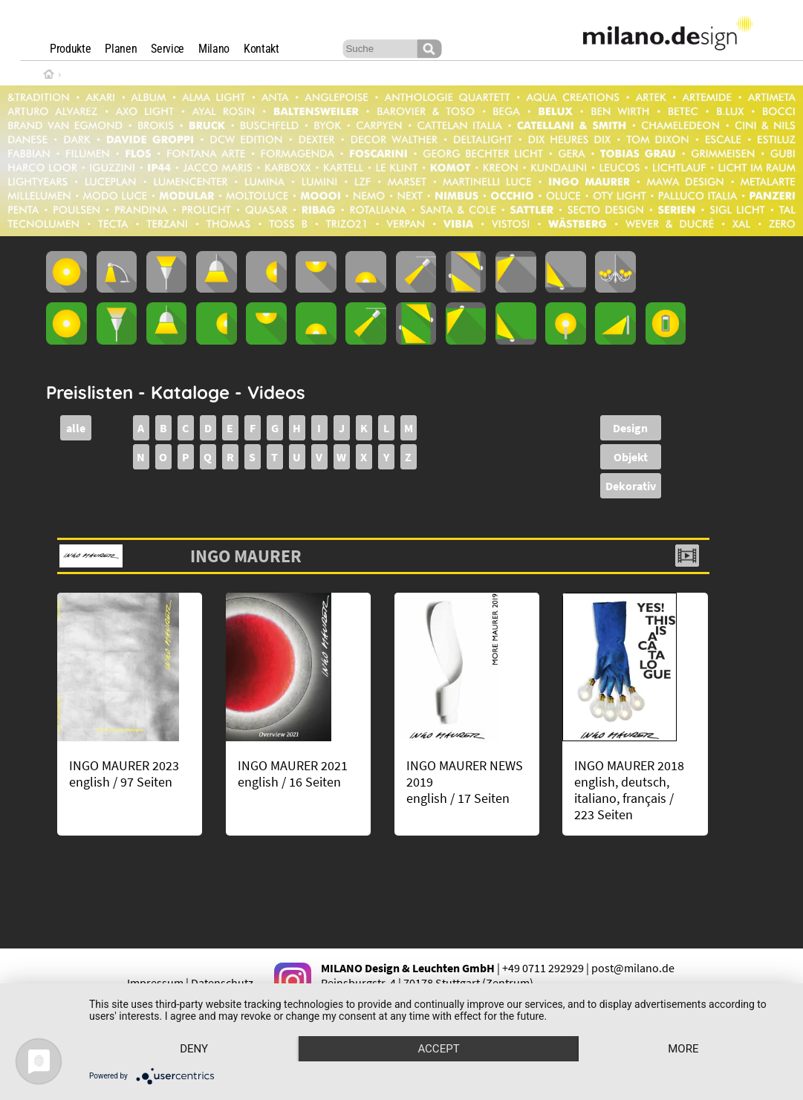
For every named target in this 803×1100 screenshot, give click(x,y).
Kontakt (261, 49)
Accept (438, 1048)
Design (630, 427)
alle (75, 427)
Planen (121, 49)
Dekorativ (630, 485)
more (683, 1048)
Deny (194, 1048)
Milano (214, 49)
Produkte (70, 49)
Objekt (631, 456)
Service (167, 49)
